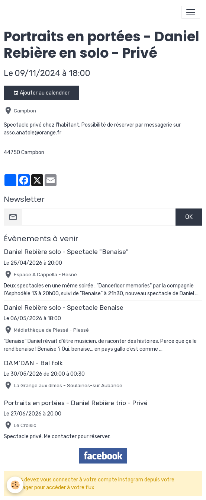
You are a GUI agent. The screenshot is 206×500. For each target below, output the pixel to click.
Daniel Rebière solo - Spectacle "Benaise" (66, 251)
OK (189, 216)
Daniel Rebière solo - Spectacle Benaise (63, 307)
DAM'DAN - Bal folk (33, 363)
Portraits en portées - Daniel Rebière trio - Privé (76, 403)
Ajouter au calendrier (41, 93)
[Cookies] (15, 485)
